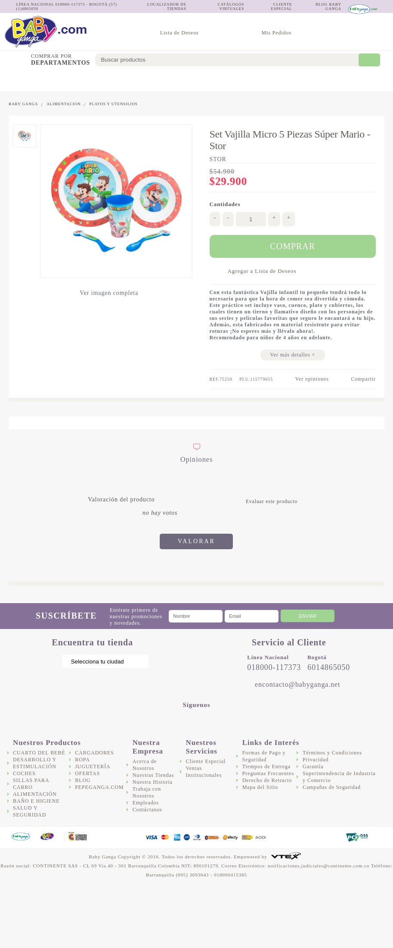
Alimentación (170, 80)
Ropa (82, 760)
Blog (82, 780)
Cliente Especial (206, 761)
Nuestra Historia (153, 782)
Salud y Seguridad (249, 80)
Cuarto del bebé (16, 80)
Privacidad (315, 760)
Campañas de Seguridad (332, 787)
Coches (98, 80)
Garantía (313, 766)
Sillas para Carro (129, 80)
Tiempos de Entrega (266, 766)
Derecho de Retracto (267, 780)
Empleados (146, 803)
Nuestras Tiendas (153, 775)
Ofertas (376, 80)
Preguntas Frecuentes (268, 773)
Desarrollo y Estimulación (57, 80)
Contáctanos (147, 810)
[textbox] (232, 59)
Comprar (292, 246)
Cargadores (292, 80)
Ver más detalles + (292, 355)
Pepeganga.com (99, 787)
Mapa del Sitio (260, 787)
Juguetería (337, 80)
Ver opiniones (312, 379)
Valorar (196, 541)
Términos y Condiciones (332, 753)
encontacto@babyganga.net (297, 684)
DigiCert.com (320, 837)
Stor (218, 159)
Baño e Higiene (212, 80)
